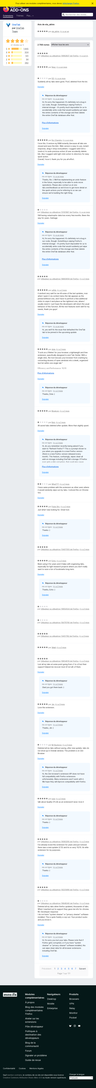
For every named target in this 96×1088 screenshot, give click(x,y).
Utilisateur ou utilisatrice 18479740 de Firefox (60, 622)
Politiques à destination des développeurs (33, 1034)
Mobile (50, 1003)
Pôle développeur (34, 1026)
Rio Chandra (57, 140)
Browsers (74, 999)
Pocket (73, 1017)
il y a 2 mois (84, 279)
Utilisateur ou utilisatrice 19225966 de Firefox (60, 890)
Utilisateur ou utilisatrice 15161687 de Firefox (59, 212)
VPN (71, 1003)
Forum (28, 1050)
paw (53, 799)
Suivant (82, 968)
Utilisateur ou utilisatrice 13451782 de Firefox (59, 636)
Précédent (46, 968)
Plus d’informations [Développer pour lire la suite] (50, 123)
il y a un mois (85, 56)
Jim (53, 704)
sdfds (54, 290)
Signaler (41, 87)
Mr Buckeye (57, 745)
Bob (53, 422)
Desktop (51, 999)
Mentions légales (37, 1068)
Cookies (22, 1068)
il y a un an (64, 31)
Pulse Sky (56, 506)
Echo (54, 561)
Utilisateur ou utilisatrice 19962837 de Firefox (60, 56)
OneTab (16, 24)
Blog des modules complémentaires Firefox (34, 1010)
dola (53, 349)
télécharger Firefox (70, 3)
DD (53, 78)
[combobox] (77, 14)
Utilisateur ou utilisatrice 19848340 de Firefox (60, 903)
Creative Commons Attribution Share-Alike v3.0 (22, 1078)
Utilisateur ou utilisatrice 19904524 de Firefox (60, 609)
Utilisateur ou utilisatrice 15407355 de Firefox (60, 549)
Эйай (54, 647)
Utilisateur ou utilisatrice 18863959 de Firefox (60, 279)
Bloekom (55, 411)
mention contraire (14, 1075)
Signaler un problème (36, 1055)
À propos (29, 1002)
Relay (72, 1008)
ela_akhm (55, 31)
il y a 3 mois (61, 561)
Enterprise (52, 1008)
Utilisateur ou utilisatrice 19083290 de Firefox (60, 841)
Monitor (73, 1013)
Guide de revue (33, 1060)
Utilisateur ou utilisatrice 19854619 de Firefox (60, 661)
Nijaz (54, 67)
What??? (55, 484)
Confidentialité (9, 1068)
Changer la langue (76, 1074)
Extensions (8, 15)
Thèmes (20, 15)
